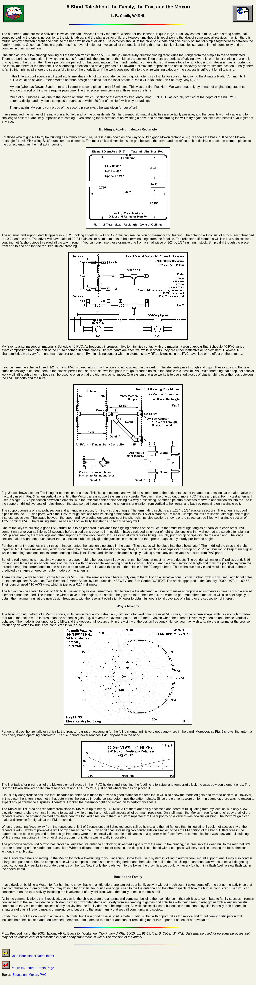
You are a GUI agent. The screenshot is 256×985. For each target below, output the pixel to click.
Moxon (33, 974)
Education (19, 974)
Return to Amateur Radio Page (28, 968)
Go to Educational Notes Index (28, 956)
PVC (43, 974)
